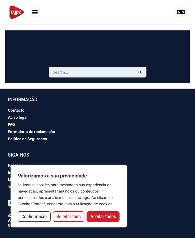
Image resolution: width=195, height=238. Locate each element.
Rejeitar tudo (68, 216)
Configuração (34, 216)
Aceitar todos (103, 216)
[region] (69, 196)
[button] (35, 12)
